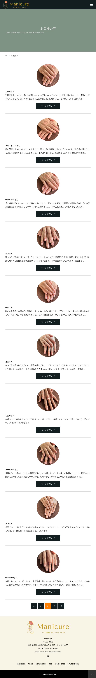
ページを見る (46, 106)
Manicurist (21, 664)
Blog (50, 664)
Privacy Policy (73, 664)
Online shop (60, 664)
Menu (30, 664)
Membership (41, 664)
